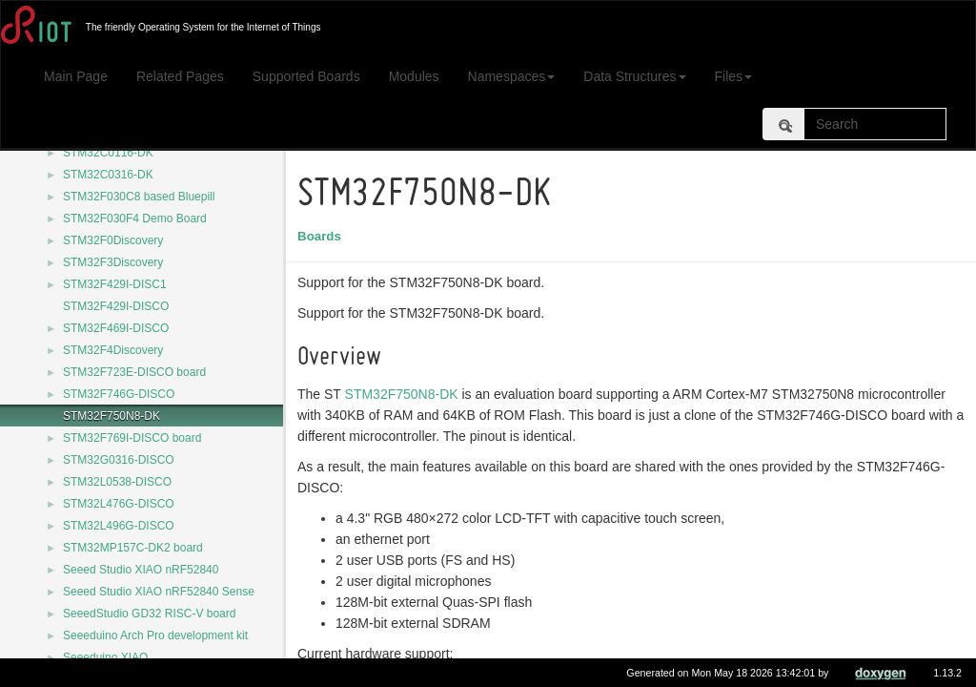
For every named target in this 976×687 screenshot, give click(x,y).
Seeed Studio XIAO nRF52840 (140, 569)
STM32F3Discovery (113, 262)
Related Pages (180, 76)
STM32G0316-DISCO (118, 460)
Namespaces (512, 76)
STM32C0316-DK (108, 174)
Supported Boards (306, 76)
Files (734, 76)
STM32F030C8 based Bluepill (138, 196)
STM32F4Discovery (113, 350)
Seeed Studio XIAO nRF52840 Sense (158, 591)
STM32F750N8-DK (111, 416)
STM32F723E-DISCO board (134, 372)
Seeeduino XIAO (105, 657)
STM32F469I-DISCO (116, 328)
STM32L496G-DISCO (118, 525)
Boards (322, 236)
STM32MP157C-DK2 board (133, 547)
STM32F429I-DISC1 (115, 284)
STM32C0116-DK (108, 152)
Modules (414, 76)
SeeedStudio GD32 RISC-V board (149, 613)
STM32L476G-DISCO (118, 503)
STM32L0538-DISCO (117, 482)
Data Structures (634, 76)
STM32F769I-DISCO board (132, 438)
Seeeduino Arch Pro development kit (155, 635)
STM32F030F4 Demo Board (135, 218)
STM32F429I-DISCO (116, 306)
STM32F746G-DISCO (118, 394)
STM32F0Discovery (113, 240)
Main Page (76, 76)
